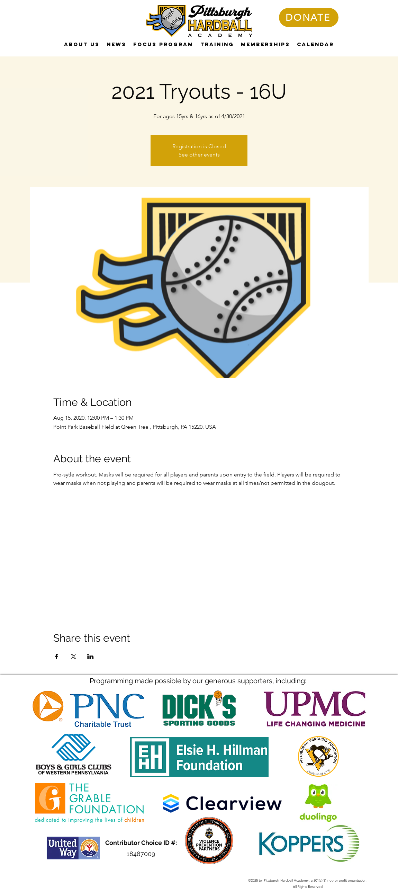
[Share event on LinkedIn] (90, 656)
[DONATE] (308, 17)
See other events (199, 154)
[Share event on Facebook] (56, 656)
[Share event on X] (73, 656)
